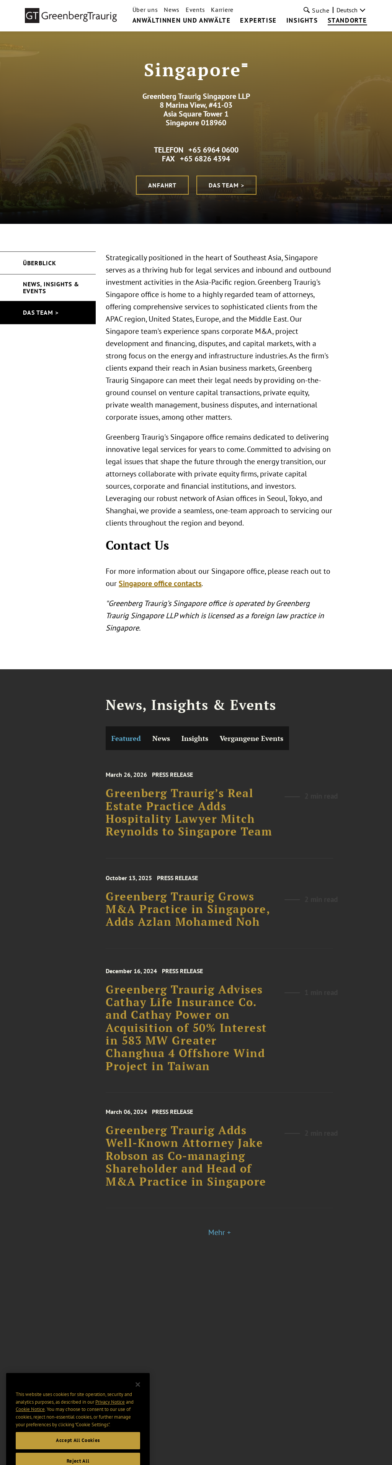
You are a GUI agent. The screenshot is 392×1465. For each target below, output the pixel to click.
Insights (302, 21)
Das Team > (226, 185)
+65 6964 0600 (213, 150)
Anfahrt (162, 185)
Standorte (347, 21)
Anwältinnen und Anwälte (181, 21)
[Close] (138, 1401)
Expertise (258, 21)
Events (195, 9)
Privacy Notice (110, 1419)
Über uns (145, 9)
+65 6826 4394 (205, 159)
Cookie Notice (30, 1426)
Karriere (222, 9)
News (172, 9)
